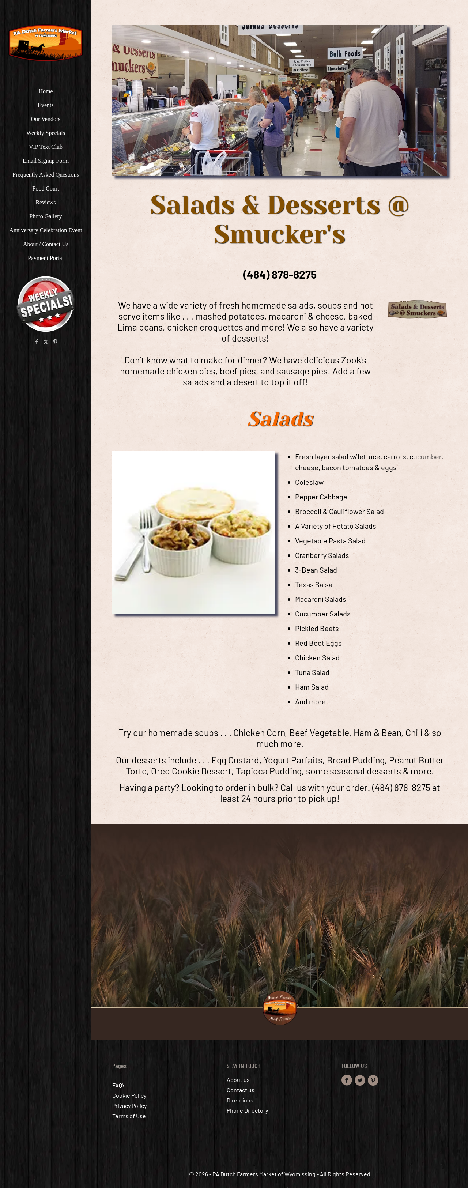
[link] (279, 100)
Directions (240, 1100)
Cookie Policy (129, 1095)
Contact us (240, 1089)
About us (238, 1079)
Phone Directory (247, 1110)
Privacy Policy (129, 1105)
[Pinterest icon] (55, 341)
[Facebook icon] (36, 341)
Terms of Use (129, 1115)
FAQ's (119, 1085)
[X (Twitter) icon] (46, 341)
